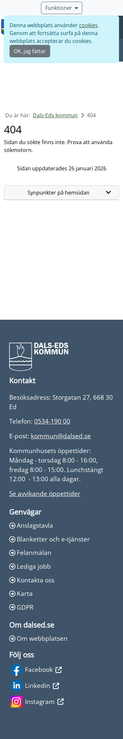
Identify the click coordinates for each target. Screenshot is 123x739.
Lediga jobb (30, 566)
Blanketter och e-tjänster (49, 539)
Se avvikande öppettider (44, 493)
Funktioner (61, 7)
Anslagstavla (31, 525)
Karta (21, 593)
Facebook (36, 670)
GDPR (21, 607)
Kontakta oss (31, 580)
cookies (88, 25)
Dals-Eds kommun (55, 115)
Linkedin (34, 686)
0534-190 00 (52, 421)
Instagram (37, 702)
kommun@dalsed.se (61, 435)
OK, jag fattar (30, 51)
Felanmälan (30, 552)
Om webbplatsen (38, 638)
